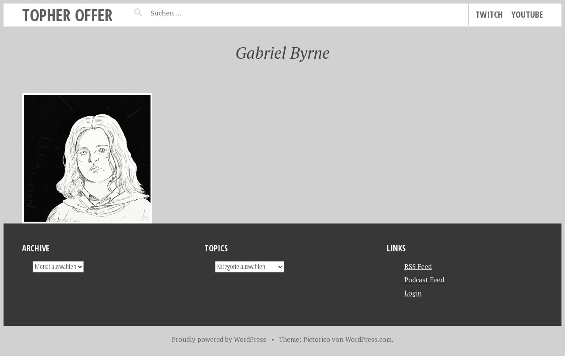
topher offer (67, 15)
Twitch (489, 14)
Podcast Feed (424, 279)
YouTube (527, 14)
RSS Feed (418, 266)
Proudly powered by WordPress (219, 339)
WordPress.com (368, 339)
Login (413, 292)
